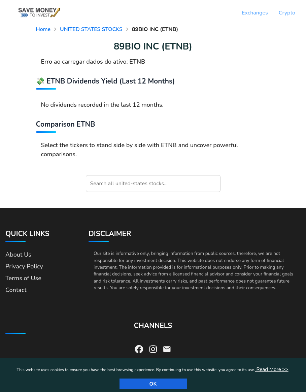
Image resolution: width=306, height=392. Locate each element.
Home (43, 29)
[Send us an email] (167, 348)
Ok (153, 384)
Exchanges (255, 13)
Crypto (287, 13)
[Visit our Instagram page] (153, 348)
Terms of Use (23, 278)
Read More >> (271, 369)
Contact (16, 290)
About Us (18, 255)
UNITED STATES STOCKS (91, 29)
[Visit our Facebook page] (139, 348)
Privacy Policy (24, 266)
